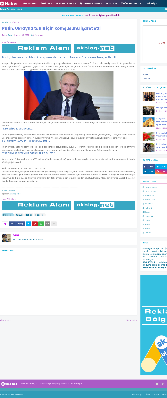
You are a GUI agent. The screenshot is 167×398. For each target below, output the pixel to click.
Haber (28, 214)
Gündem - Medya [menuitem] (90, 3)
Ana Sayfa (6, 22)
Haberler (40, 214)
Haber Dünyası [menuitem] (65, 3)
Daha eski (131, 320)
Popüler (147, 87)
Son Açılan (160, 87)
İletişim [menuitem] (111, 3)
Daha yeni (6, 320)
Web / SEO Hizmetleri (11, 9)
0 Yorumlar (38, 35)
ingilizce (29, 389)
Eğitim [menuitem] (45, 3)
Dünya (16, 22)
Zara (16, 235)
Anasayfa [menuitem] (30, 3)
